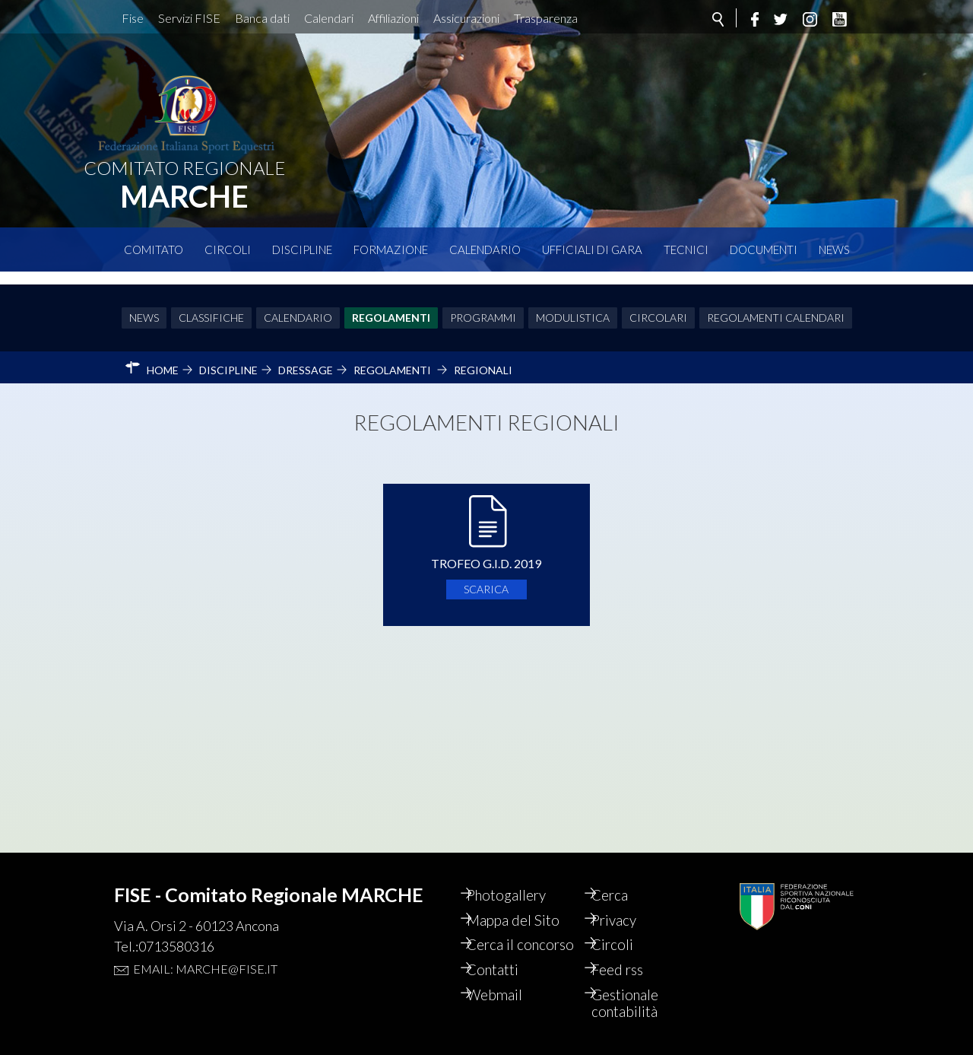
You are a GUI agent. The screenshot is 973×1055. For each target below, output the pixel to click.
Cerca (623, 872)
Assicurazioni (466, 18)
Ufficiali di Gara (592, 249)
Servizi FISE (189, 18)
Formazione (390, 249)
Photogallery (521, 872)
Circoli (227, 249)
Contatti (507, 967)
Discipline (302, 249)
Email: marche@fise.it (205, 944)
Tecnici (686, 249)
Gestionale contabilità (638, 1002)
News (834, 249)
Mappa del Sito (527, 897)
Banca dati (262, 18)
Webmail (508, 993)
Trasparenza (546, 18)
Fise (133, 18)
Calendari (328, 18)
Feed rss (631, 967)
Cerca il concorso (510, 932)
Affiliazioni (393, 18)
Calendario (485, 249)
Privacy (627, 897)
